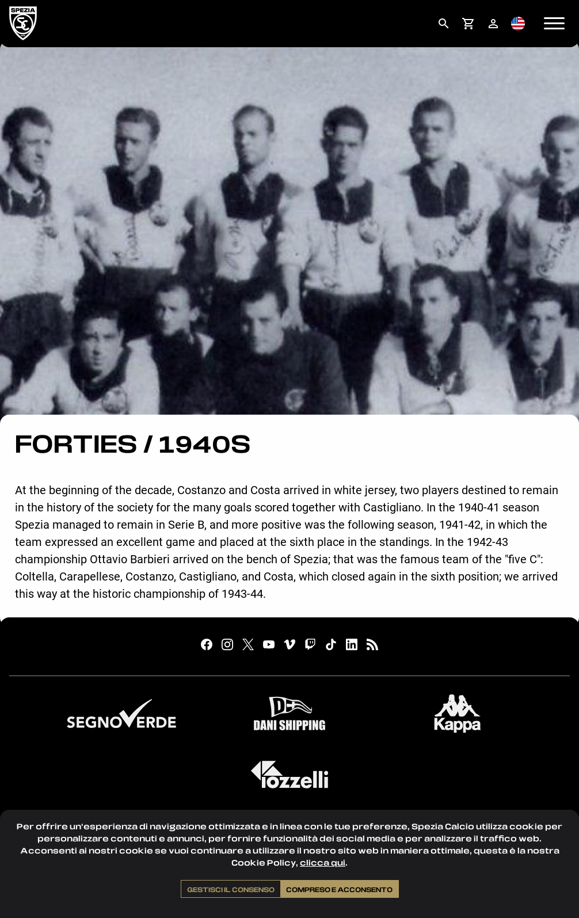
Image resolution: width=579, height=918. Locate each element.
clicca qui (322, 862)
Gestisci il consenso (231, 889)
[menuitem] (443, 23)
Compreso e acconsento (339, 889)
